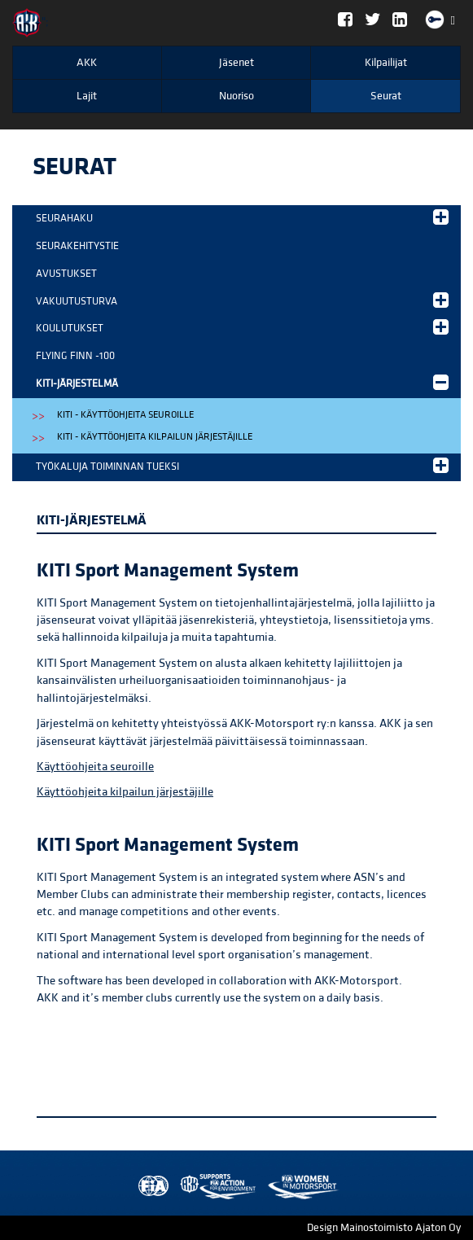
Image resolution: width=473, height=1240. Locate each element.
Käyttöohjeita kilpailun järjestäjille (125, 792)
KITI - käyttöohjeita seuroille (125, 415)
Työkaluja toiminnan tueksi (242, 465)
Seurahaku (242, 217)
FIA (150, 1186)
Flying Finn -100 (75, 355)
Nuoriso (236, 96)
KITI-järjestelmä (242, 382)
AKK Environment (182, 1186)
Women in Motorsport (214, 1186)
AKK (87, 62)
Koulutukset (242, 327)
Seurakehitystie (77, 245)
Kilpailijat (386, 62)
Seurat (385, 96)
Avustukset (66, 273)
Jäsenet (236, 62)
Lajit (87, 96)
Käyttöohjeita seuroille (95, 766)
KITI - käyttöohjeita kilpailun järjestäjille (154, 437)
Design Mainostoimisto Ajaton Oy (384, 1227)
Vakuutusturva (242, 300)
